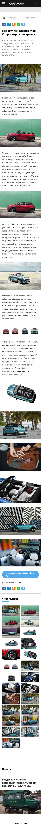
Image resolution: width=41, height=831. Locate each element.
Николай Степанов (12, 17)
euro (6, 583)
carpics (12, 583)
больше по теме (21, 823)
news (19, 583)
